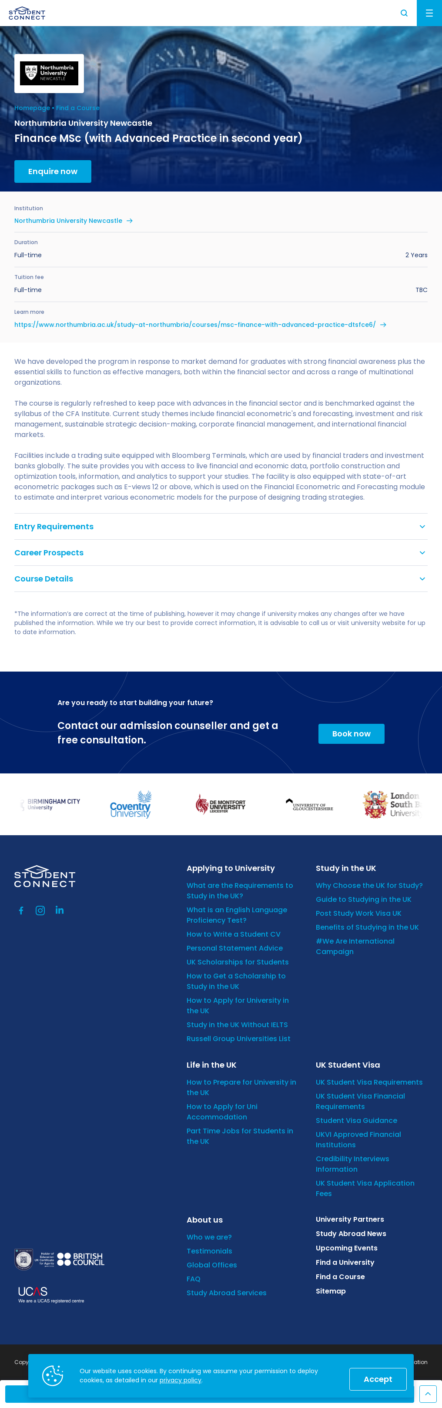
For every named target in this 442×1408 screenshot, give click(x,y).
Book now (351, 733)
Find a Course (78, 108)
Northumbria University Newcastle (68, 221)
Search (404, 13)
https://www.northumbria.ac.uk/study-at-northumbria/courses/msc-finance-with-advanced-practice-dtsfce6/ (195, 325)
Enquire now (52, 171)
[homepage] (27, 13)
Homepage (32, 108)
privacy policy (180, 1380)
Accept (378, 1379)
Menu (429, 13)
